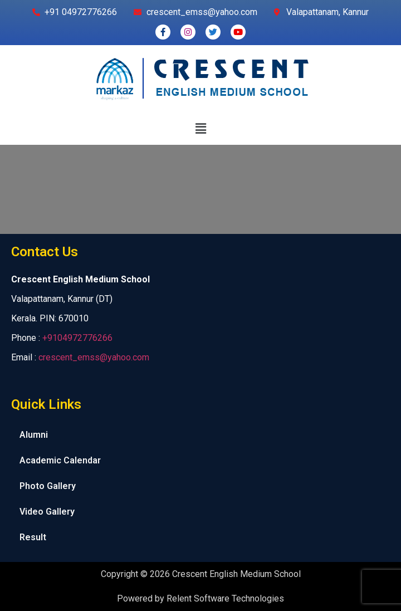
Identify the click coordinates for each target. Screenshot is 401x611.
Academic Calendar (60, 460)
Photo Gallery (47, 486)
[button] (200, 128)
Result (32, 537)
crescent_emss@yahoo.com (93, 357)
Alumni (33, 434)
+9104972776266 (77, 338)
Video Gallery (47, 511)
